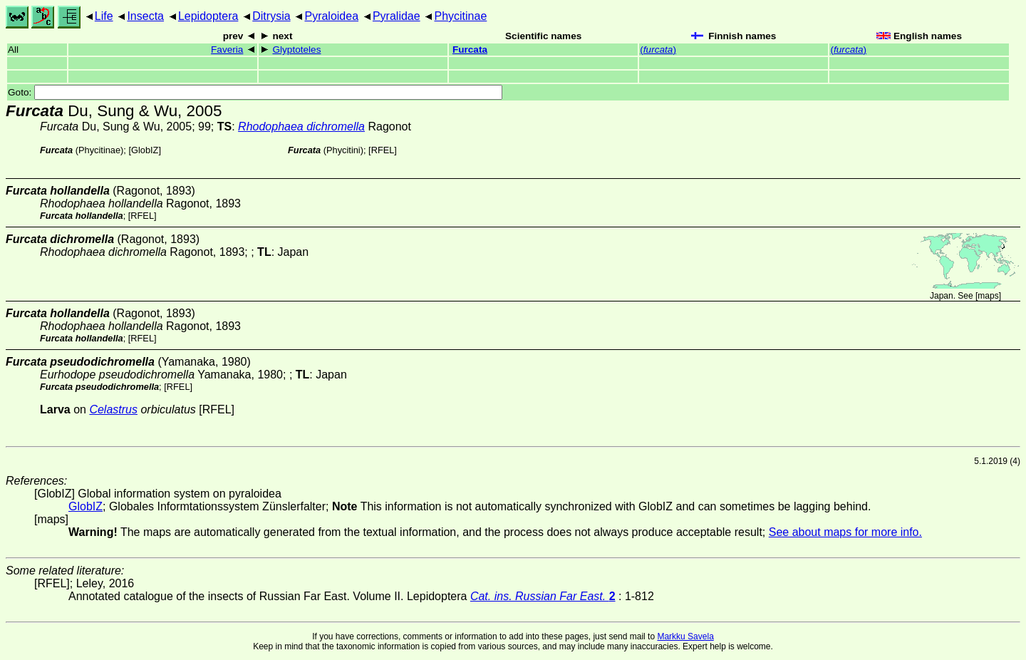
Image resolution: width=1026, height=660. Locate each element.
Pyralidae (396, 16)
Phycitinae (460, 16)
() (658, 49)
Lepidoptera (208, 16)
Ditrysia (271, 16)
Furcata (469, 49)
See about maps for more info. (845, 532)
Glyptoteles (296, 49)
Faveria (227, 49)
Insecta (145, 16)
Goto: (255, 92)
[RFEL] (382, 150)
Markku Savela (685, 636)
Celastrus (113, 409)
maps (988, 296)
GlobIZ (144, 150)
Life (104, 16)
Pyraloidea (331, 16)
